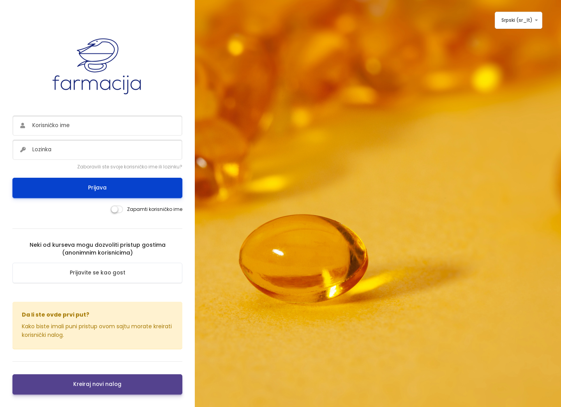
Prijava (97, 187)
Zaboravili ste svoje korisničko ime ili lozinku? (129, 166)
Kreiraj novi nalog (97, 384)
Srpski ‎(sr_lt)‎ (517, 20)
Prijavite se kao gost (97, 272)
